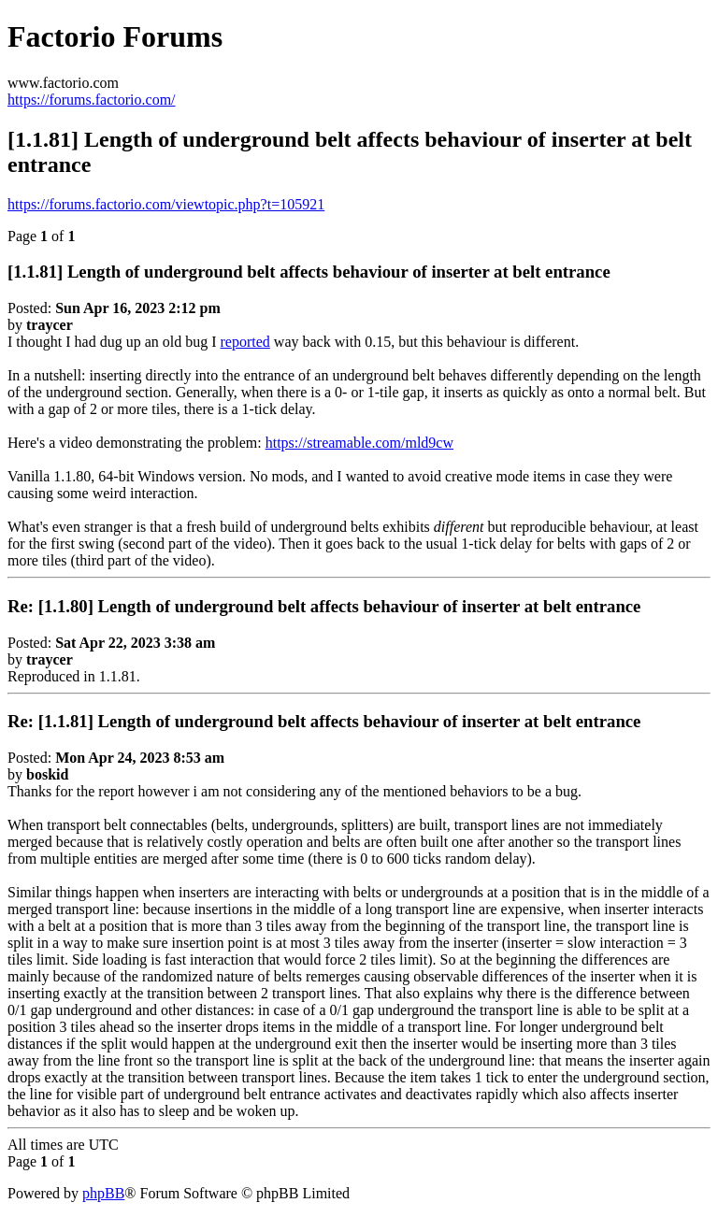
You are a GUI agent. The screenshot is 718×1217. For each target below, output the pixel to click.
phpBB (103, 1193)
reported (245, 342)
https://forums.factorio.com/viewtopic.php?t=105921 (165, 204)
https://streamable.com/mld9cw (359, 443)
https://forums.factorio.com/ (91, 99)
